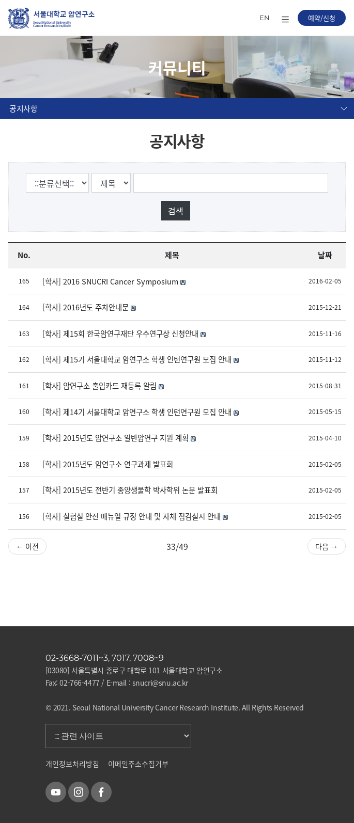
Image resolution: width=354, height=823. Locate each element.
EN (264, 17)
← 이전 (27, 546)
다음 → (326, 546)
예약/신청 (321, 18)
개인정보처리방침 (72, 763)
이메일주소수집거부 (138, 763)
